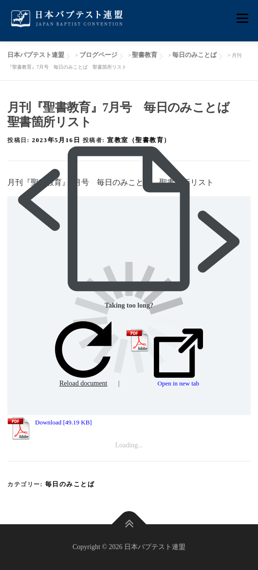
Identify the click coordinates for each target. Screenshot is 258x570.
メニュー (242, 18)
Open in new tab (178, 358)
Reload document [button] (83, 354)
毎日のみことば (70, 484)
